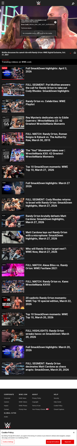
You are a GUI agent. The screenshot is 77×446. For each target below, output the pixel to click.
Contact (6, 409)
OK (38, 33)
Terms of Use (36, 405)
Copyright (35, 402)
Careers (6, 402)
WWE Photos (23, 405)
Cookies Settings (8, 442)
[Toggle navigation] (3, 3)
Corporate (7, 398)
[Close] (74, 432)
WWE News (22, 398)
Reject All (68, 442)
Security (56, 398)
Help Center (57, 402)
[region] (38, 437)
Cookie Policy (58, 405)
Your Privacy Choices (39, 409)
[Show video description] (70, 52)
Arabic (6, 417)
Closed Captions (59, 409)
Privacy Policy (36, 398)
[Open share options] (75, 52)
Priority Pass (23, 409)
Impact (6, 405)
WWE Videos (23, 402)
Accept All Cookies (53, 442)
